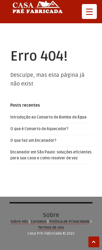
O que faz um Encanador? (33, 140)
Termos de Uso (51, 227)
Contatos (39, 221)
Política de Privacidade (69, 221)
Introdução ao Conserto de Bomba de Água (48, 117)
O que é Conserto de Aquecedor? (39, 129)
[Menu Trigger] (89, 11)
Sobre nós (19, 221)
